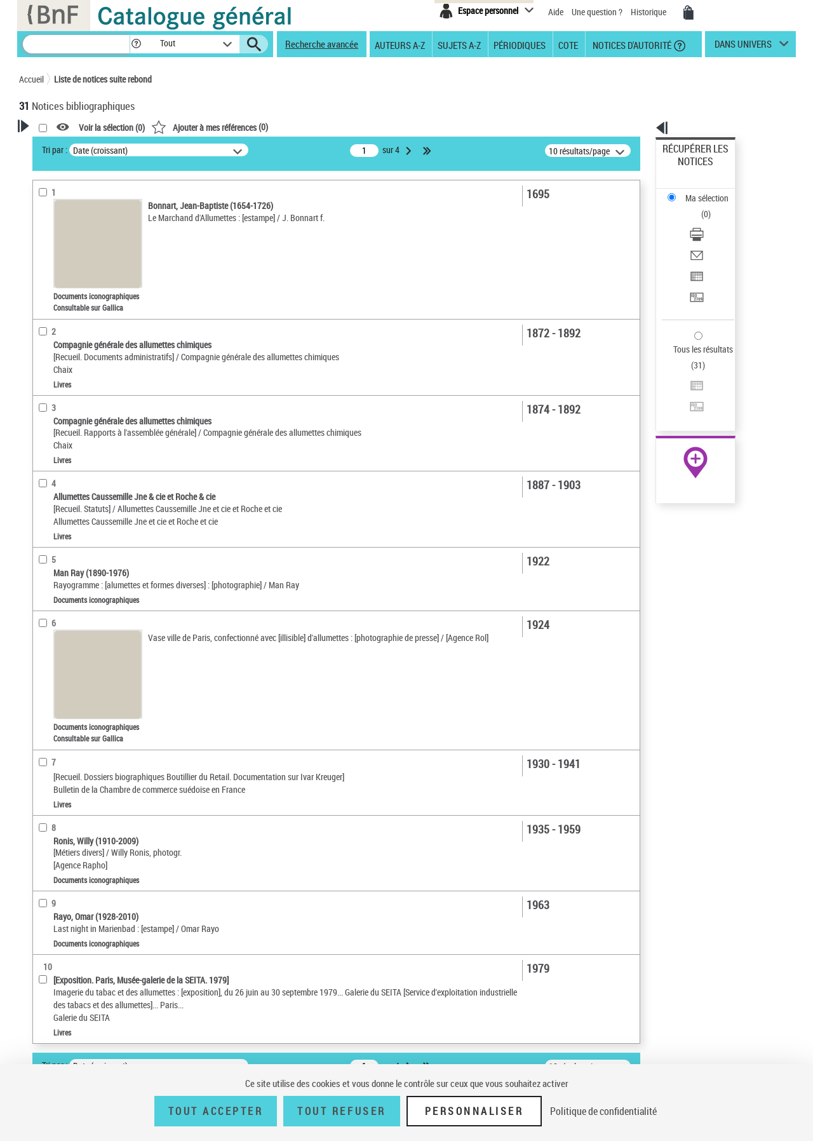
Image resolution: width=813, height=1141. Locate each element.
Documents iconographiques (89, 304)
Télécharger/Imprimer (702, 191)
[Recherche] (76, 44)
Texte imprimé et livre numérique (94, 285)
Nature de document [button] (72, 265)
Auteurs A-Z (400, 44)
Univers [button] (47, 647)
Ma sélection (686, 169)
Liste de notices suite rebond (103, 79)
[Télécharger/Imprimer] (712, 191)
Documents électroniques (81, 323)
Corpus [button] (46, 669)
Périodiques (520, 44)
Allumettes (58, 510)
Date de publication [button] (70, 427)
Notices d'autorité (631, 44)
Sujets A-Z (459, 44)
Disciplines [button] (54, 690)
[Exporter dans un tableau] (712, 221)
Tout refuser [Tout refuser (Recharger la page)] (341, 1111)
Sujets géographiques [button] (75, 469)
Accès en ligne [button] (60, 244)
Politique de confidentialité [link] (603, 1111)
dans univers (743, 47)
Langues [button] (48, 405)
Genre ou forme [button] (62, 626)
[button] (136, 44)
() (372, 127)
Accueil (31, 79)
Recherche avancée (321, 43)
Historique (649, 12)
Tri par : (218, 150)
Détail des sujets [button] (64, 490)
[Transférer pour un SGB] (712, 237)
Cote (568, 44)
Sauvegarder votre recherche (98, 196)
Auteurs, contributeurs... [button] (80, 384)
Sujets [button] (44, 448)
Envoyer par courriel (700, 206)
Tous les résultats (695, 272)
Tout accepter (216, 1111)
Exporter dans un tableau (709, 221)
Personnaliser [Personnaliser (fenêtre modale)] (474, 1111)
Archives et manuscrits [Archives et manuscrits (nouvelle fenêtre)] (684, 388)
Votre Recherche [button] (71, 147)
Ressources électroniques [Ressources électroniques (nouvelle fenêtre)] (688, 402)
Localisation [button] (56, 363)
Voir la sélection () (275, 127)
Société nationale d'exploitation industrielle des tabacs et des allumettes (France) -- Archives (100, 573)
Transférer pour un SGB (705, 237)
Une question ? (597, 12)
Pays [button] (41, 711)
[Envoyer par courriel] (712, 206)
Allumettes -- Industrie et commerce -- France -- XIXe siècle (95, 535)
